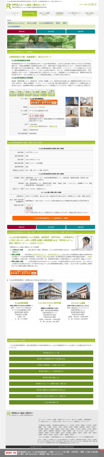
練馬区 (57, 429)
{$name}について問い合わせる (43, 102)
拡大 (95, 4)
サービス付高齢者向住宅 (86, 437)
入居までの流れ (56, 421)
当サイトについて (68, 421)
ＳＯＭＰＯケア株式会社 (37, 107)
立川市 (89, 429)
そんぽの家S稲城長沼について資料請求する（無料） (52, 218)
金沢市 (56, 434)
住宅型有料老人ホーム (55, 254)
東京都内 (43, 256)
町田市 (84, 429)
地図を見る (53, 126)
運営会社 (76, 421)
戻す (92, 4)
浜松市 (80, 433)
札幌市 (57, 433)
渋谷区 (60, 427)
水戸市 (52, 433)
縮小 (89, 4)
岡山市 (51, 434)
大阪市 (85, 433)
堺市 (90, 433)
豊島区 (47, 429)
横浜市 (94, 429)
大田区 (95, 425)
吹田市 (94, 433)
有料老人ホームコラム (64, 419)
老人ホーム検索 (51, 419)
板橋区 (83, 425)
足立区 (72, 425)
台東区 (88, 427)
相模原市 (51, 431)
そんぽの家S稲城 (21, 303)
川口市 (86, 431)
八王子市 (78, 429)
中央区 (93, 427)
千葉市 (64, 431)
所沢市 (92, 431)
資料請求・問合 (11, 453)
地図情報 (81, 31)
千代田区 (40, 429)
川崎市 (40, 431)
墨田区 (76, 427)
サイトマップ (84, 421)
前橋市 (47, 433)
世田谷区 (82, 427)
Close (101, 450)
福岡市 (67, 434)
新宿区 (65, 427)
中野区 (52, 429)
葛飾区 (40, 427)
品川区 (55, 427)
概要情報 (22, 31)
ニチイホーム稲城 (78, 303)
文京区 (63, 429)
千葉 (74, 431)
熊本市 (72, 434)
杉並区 (71, 427)
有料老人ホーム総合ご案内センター (29, 6)
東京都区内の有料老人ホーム (60, 425)
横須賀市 (58, 431)
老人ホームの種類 (77, 419)
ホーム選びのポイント (44, 421)
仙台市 (63, 433)
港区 (67, 429)
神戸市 (45, 434)
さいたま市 (80, 431)
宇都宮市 (40, 433)
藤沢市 (45, 431)
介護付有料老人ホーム (39, 254)
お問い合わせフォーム (65, 442)
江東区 (49, 427)
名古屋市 (68, 433)
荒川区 (77, 425)
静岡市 (74, 433)
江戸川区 (88, 425)
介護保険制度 (87, 419)
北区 (45, 427)
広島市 (61, 434)
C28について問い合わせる (23, 272)
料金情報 (51, 31)
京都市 (40, 434)
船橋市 (69, 431)
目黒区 (72, 429)
